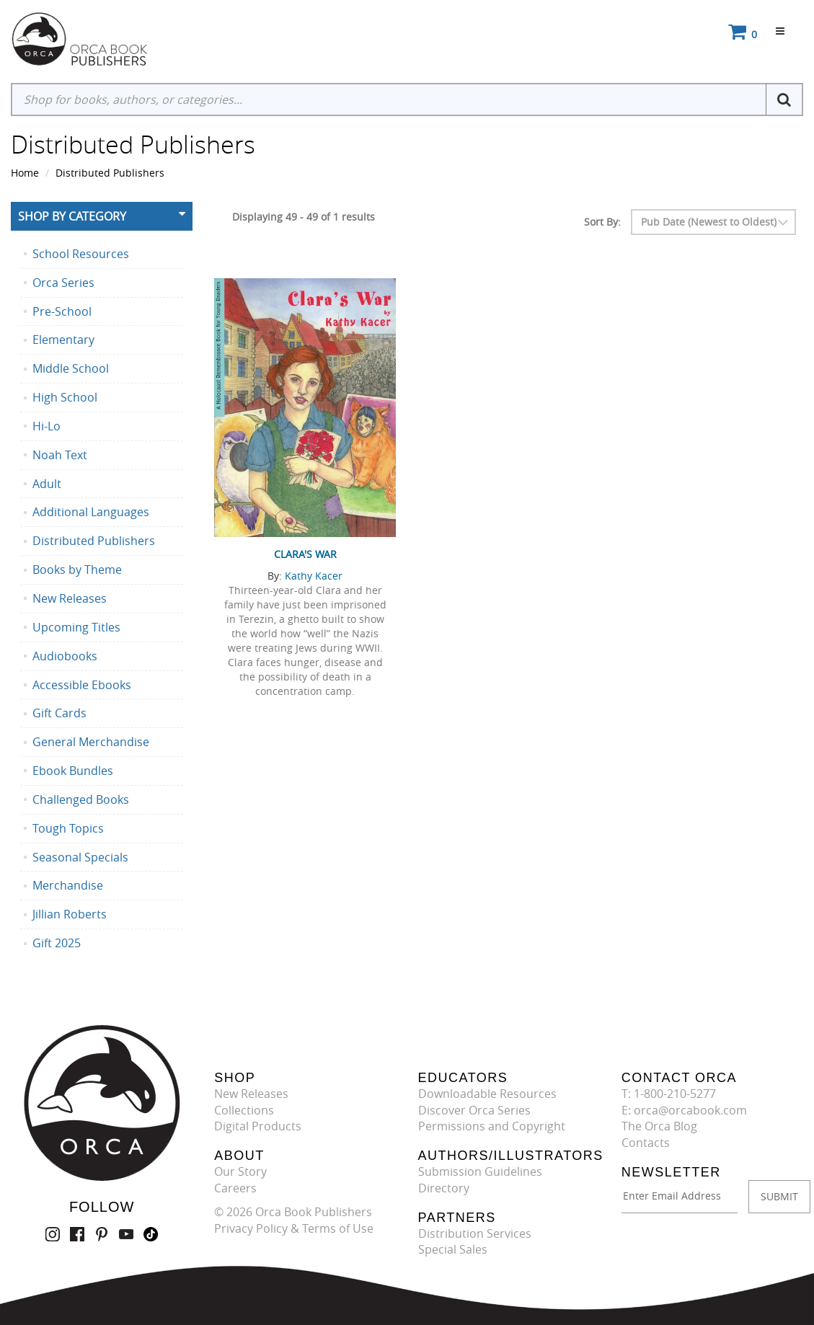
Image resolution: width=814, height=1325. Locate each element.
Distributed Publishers (110, 173)
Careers (235, 1188)
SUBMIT (779, 1196)
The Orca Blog (659, 1126)
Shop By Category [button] (72, 216)
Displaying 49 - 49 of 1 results (303, 216)
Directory (443, 1188)
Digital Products (257, 1126)
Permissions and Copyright (491, 1126)
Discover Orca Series (474, 1110)
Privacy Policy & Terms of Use (293, 1228)
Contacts (645, 1143)
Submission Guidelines (480, 1171)
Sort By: (602, 222)
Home (25, 173)
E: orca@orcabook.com (684, 1110)
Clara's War (305, 554)
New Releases (251, 1094)
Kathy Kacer (313, 575)
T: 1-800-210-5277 (668, 1094)
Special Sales (452, 1249)
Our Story (240, 1171)
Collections (244, 1110)
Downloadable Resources (487, 1094)
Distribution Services (474, 1233)
